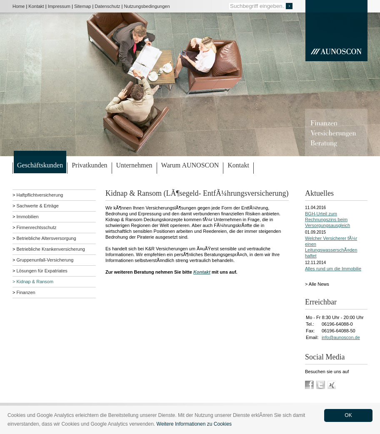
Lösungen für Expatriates (41, 270)
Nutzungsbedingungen (147, 6)
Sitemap (82, 6)
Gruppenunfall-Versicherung (44, 259)
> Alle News (317, 284)
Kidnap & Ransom (34, 281)
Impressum (59, 6)
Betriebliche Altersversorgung (46, 238)
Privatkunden (89, 165)
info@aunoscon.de (341, 337)
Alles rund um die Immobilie (333, 268)
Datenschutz (107, 6)
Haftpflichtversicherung (39, 194)
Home (18, 6)
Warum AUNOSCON (190, 165)
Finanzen (25, 292)
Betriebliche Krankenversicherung (50, 249)
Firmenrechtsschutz (36, 227)
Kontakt (36, 6)
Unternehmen (134, 165)
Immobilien (27, 216)
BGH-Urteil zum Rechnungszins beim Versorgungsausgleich (327, 219)
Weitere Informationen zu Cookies (194, 424)
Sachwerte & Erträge (37, 205)
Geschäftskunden (40, 165)
